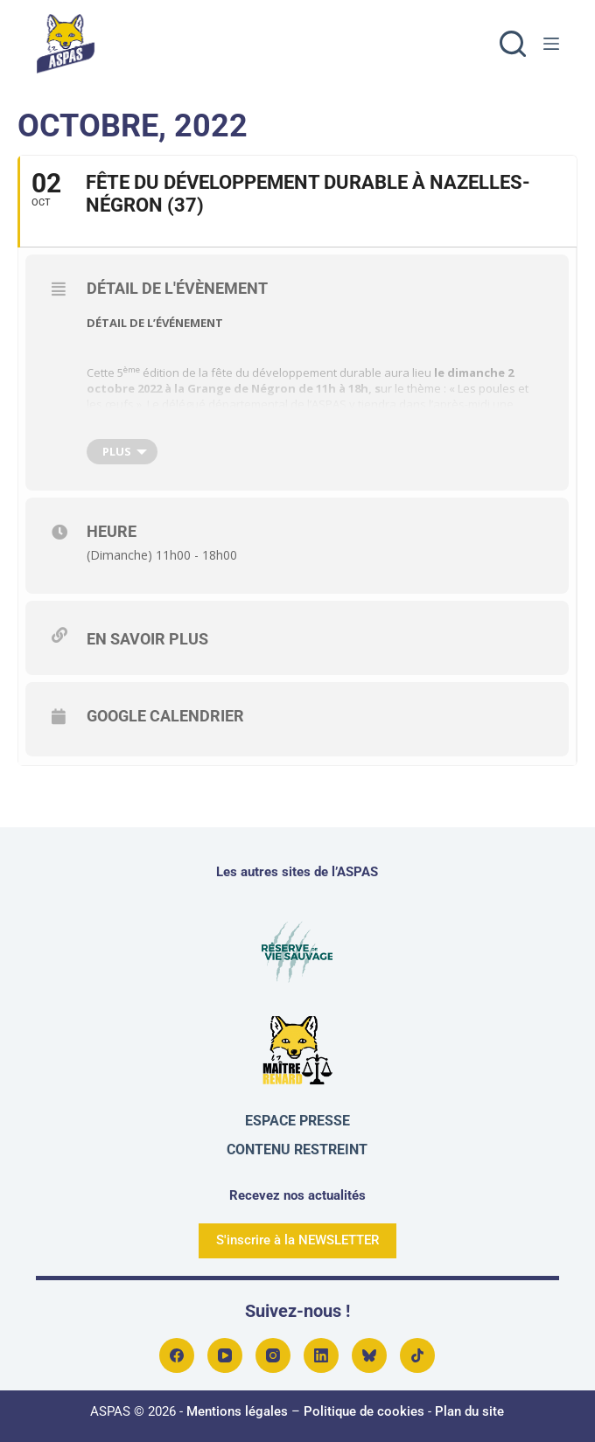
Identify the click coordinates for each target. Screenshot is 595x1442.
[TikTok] (417, 1355)
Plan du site (469, 1411)
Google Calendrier (165, 716)
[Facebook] (176, 1355)
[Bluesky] (369, 1355)
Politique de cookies (364, 1411)
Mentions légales (237, 1411)
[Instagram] (273, 1355)
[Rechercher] (513, 44)
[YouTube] (224, 1355)
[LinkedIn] (321, 1355)
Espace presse (297, 1120)
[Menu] (551, 44)
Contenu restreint (297, 1149)
